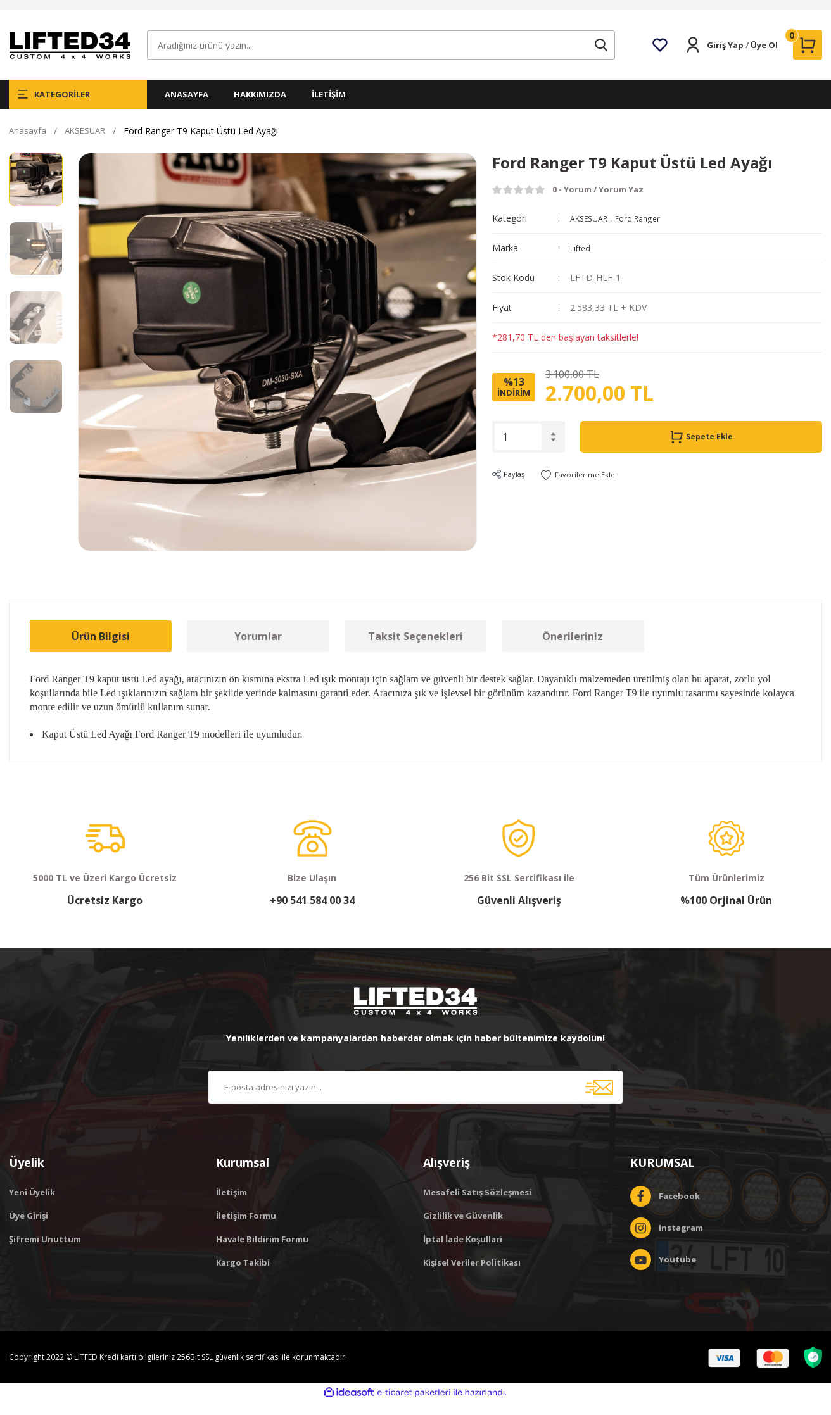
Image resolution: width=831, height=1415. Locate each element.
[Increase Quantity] (553, 447)
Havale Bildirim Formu (262, 1252)
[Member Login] (693, 58)
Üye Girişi (28, 1229)
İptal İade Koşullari (462, 1252)
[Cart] (807, 58)
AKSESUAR (592, 231)
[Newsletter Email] (415, 1100)
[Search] (381, 58)
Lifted (581, 261)
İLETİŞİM (329, 107)
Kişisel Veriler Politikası (472, 1275)
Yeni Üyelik (32, 1205)
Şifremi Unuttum (45, 1252)
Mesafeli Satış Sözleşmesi (477, 1205)
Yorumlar (258, 650)
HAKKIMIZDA (260, 107)
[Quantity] (518, 450)
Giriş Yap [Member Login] (725, 58)
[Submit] (599, 1100)
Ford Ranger (647, 231)
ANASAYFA (186, 107)
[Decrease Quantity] (553, 453)
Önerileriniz (572, 650)
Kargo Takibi (243, 1275)
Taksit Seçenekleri (415, 650)
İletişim (231, 1205)
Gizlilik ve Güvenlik (463, 1229)
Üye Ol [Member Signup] (764, 58)
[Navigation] (78, 107)
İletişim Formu (246, 1229)
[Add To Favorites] (588, 488)
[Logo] (69, 57)
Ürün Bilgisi (101, 650)
